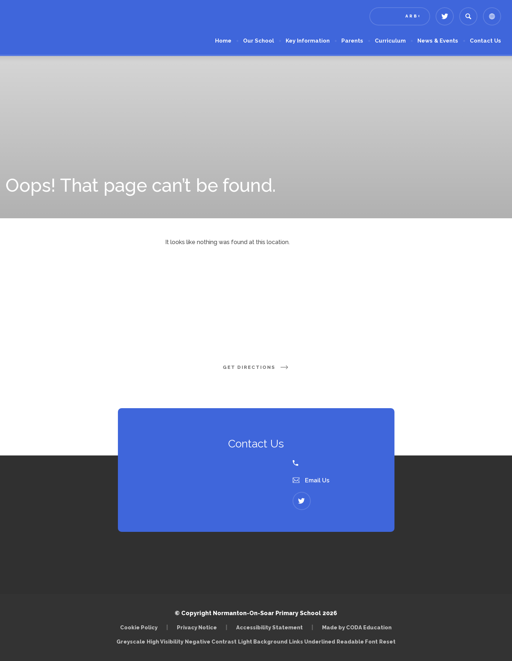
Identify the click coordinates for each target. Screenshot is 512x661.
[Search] (468, 16)
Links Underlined (312, 641)
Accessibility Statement (269, 627)
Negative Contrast (211, 641)
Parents (352, 40)
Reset (387, 641)
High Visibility (165, 641)
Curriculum (390, 40)
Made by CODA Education (357, 627)
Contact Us (485, 40)
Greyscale (130, 641)
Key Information (308, 40)
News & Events (437, 40)
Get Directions (256, 367)
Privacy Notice (197, 627)
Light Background (262, 641)
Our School (258, 40)
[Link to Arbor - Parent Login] (399, 16)
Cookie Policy (139, 627)
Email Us (311, 480)
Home (223, 40)
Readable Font (357, 641)
